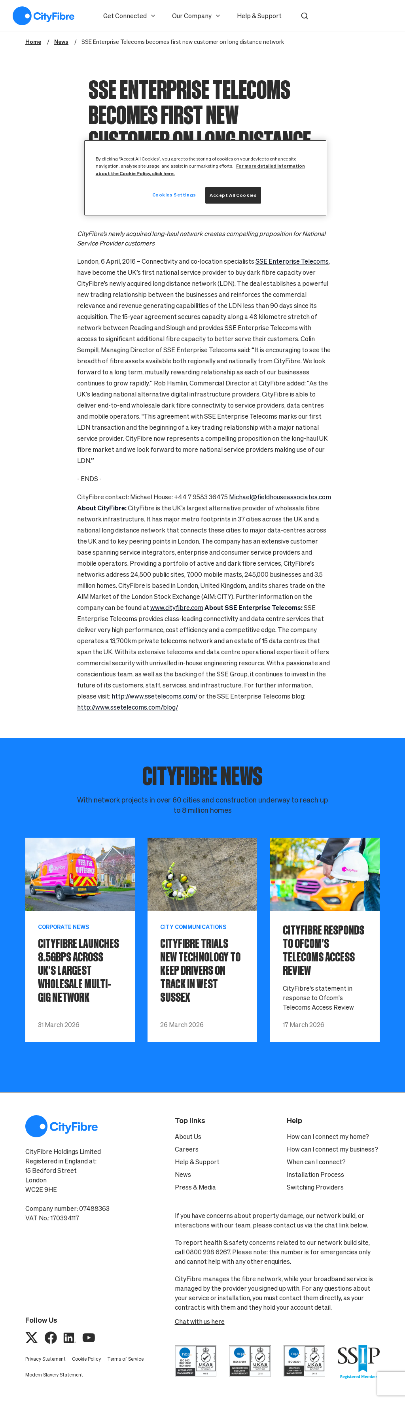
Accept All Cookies (233, 195)
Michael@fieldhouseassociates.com (280, 496)
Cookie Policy (86, 1358)
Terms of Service (125, 1358)
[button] (304, 16)
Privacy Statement (45, 1358)
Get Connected (129, 15)
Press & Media (195, 1187)
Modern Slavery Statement (54, 1374)
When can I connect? (316, 1161)
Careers (187, 1149)
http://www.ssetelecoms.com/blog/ (127, 707)
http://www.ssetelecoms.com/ (154, 696)
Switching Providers (315, 1187)
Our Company (196, 15)
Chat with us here (200, 1321)
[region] (205, 177)
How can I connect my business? (332, 1149)
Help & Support (259, 15)
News (183, 1174)
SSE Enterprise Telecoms (292, 261)
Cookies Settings (174, 194)
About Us (188, 1136)
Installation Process (315, 1174)
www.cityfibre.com (176, 607)
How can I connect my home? (328, 1136)
